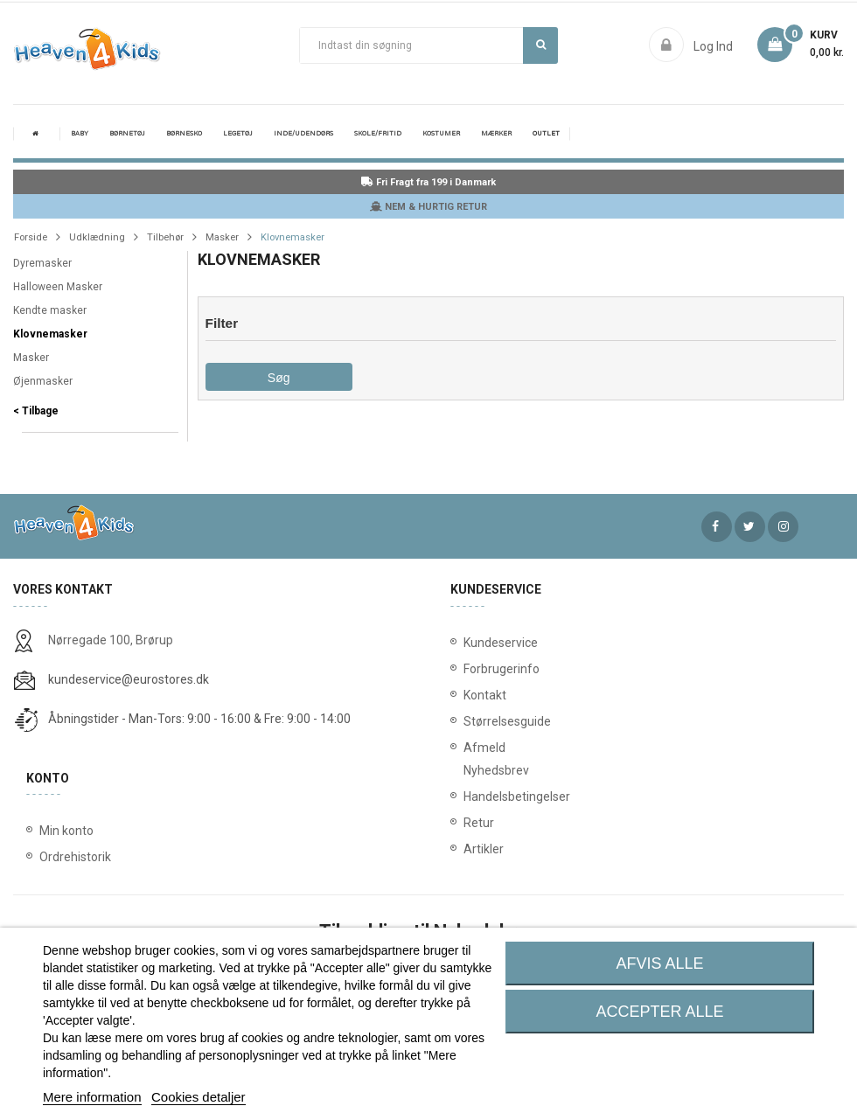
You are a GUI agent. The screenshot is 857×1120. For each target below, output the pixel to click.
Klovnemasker (50, 334)
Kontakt (484, 695)
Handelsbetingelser (490, 796)
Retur (478, 823)
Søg (541, 44)
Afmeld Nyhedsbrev (490, 759)
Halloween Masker (57, 287)
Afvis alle (660, 963)
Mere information (92, 1096)
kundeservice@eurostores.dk (128, 679)
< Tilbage (36, 411)
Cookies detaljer (198, 1096)
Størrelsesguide (490, 721)
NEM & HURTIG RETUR (428, 206)
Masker (31, 357)
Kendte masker (50, 310)
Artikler (483, 849)
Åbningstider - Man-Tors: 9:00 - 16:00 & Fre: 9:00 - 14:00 (199, 719)
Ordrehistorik (75, 857)
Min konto (66, 831)
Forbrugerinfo (490, 669)
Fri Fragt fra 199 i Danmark (428, 182)
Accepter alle (660, 1011)
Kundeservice (490, 643)
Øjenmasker (43, 381)
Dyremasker (42, 263)
